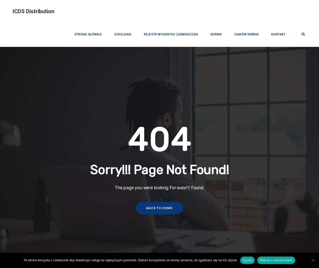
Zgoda (247, 260)
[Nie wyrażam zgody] (312, 260)
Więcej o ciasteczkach (276, 260)
